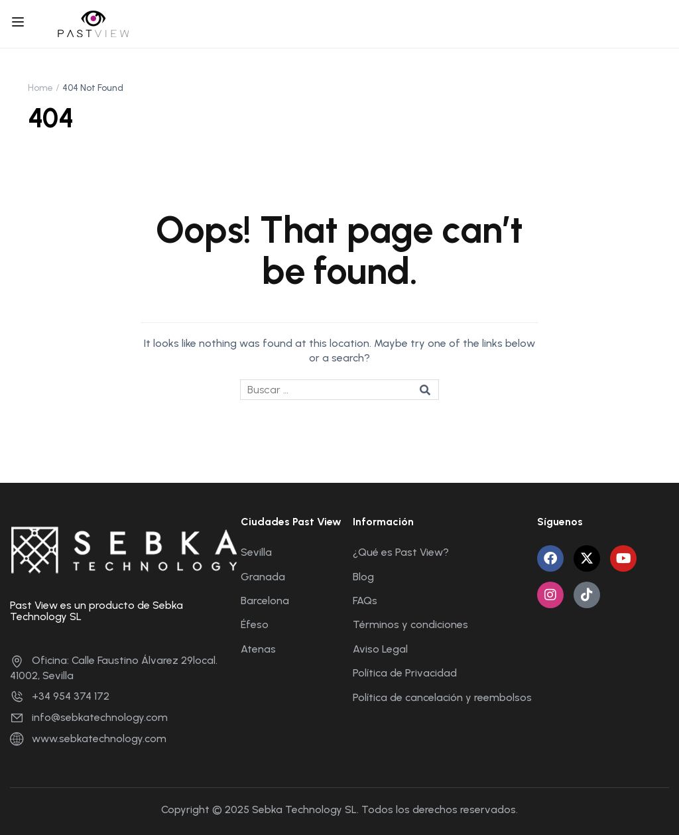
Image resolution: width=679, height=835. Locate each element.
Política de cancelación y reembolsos (442, 697)
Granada (263, 576)
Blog (363, 576)
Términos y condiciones (410, 624)
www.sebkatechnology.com (88, 738)
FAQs (365, 600)
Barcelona (265, 600)
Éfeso (255, 624)
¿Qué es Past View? (401, 552)
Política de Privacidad (405, 673)
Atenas (258, 649)
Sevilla (256, 552)
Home (40, 88)
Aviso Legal (380, 649)
